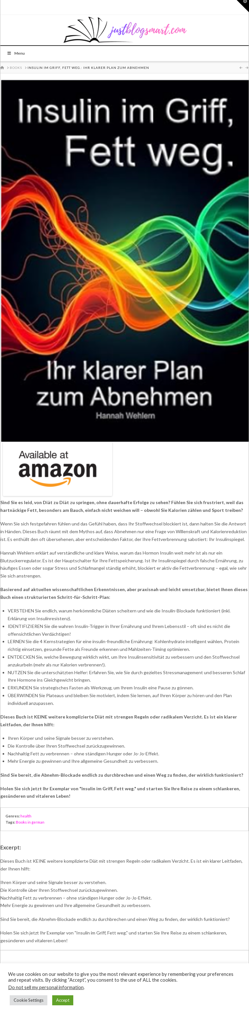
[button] (243, 6)
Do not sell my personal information (46, 987)
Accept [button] (62, 1000)
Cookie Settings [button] (28, 1000)
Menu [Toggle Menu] (16, 53)
